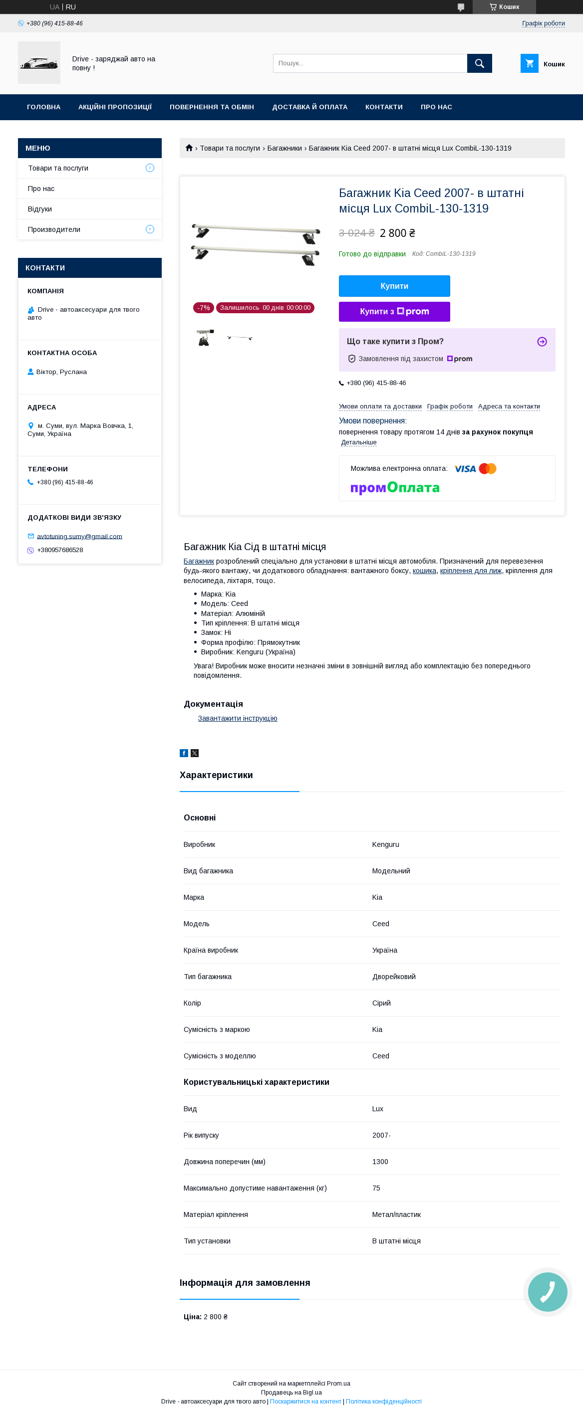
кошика (424, 571)
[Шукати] (479, 63)
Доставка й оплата (309, 107)
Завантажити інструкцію (238, 718)
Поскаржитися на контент (305, 1401)
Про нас (436, 107)
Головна (43, 107)
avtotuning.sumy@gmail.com (79, 536)
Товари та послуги (230, 148)
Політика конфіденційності (384, 1401)
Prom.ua (338, 1383)
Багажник (199, 561)
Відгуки (40, 209)
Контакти (384, 107)
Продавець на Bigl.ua (291, 1392)
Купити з (394, 311)
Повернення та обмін (212, 107)
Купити (395, 286)
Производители (54, 229)
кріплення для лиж (471, 571)
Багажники (285, 148)
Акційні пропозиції (115, 107)
